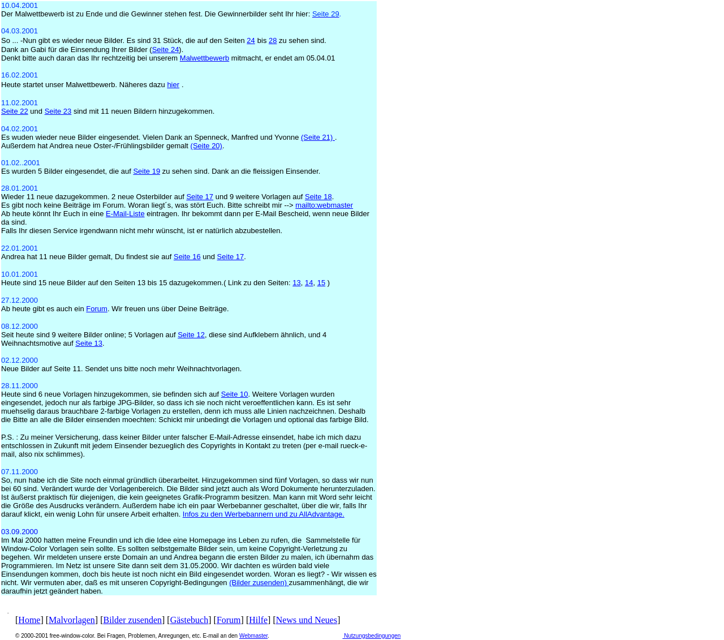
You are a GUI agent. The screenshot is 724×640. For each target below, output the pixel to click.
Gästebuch (189, 620)
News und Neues (306, 620)
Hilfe (258, 620)
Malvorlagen (72, 620)
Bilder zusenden (133, 620)
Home (29, 620)
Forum (229, 620)
